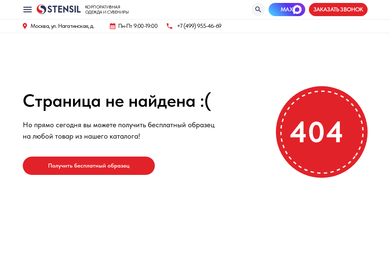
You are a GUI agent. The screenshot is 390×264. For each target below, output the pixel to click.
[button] (338, 9)
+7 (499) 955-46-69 (199, 25)
